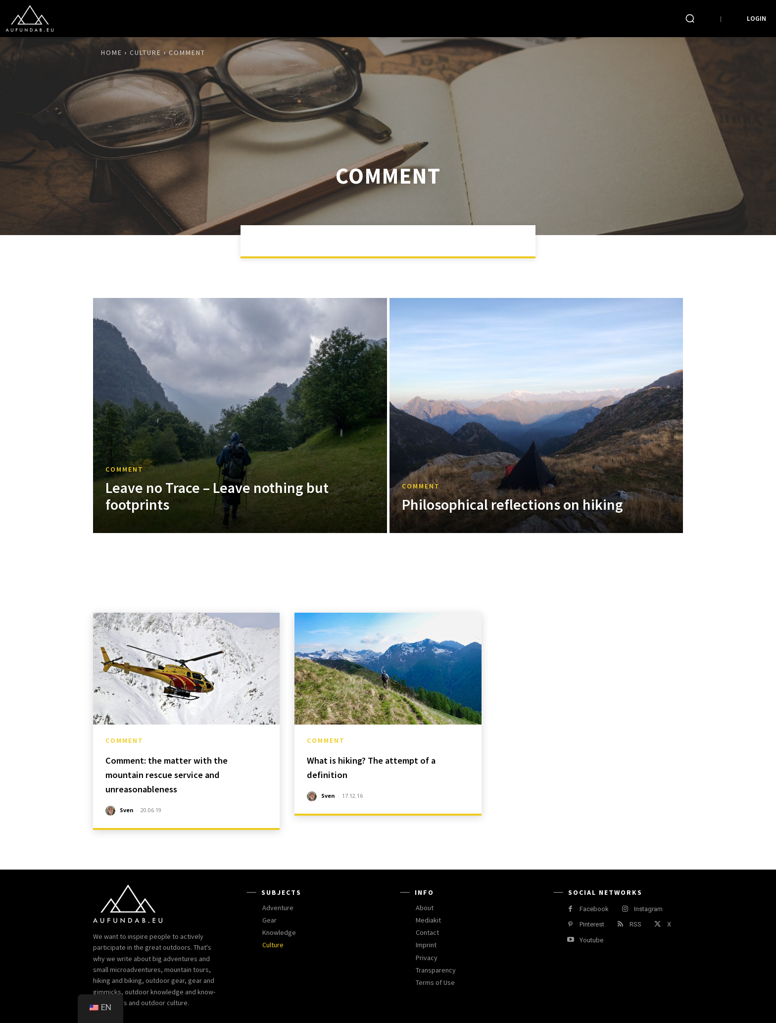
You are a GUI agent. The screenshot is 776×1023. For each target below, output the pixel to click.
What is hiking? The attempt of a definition (385, 766)
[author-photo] (111, 811)
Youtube (591, 940)
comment (124, 469)
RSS (635, 924)
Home (111, 52)
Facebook (594, 909)
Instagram (648, 909)
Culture (145, 52)
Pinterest (592, 924)
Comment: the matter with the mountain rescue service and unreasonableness (184, 774)
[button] (690, 18)
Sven (127, 810)
